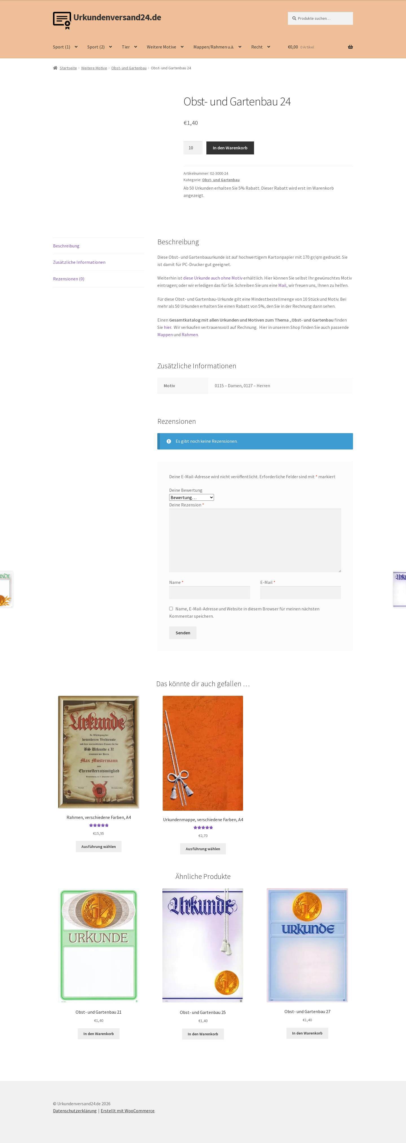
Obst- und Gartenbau (129, 67)
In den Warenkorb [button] (98, 1033)
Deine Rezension (186, 505)
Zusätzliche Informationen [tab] (79, 262)
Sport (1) (61, 47)
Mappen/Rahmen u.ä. (213, 47)
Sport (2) (96, 47)
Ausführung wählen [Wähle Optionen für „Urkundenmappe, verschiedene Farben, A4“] (203, 848)
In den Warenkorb (230, 147)
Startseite (68, 67)
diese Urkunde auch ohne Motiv (212, 278)
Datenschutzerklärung (75, 1110)
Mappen (165, 334)
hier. (167, 327)
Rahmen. (190, 334)
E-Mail (267, 582)
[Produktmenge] (193, 147)
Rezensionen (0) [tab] (68, 279)
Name (176, 582)
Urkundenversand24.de (117, 17)
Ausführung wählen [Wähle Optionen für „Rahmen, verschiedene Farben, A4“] (98, 846)
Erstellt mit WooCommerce (128, 1110)
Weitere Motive (161, 47)
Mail (282, 285)
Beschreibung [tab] (66, 246)
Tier (126, 47)
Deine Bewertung (185, 490)
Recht (257, 47)
